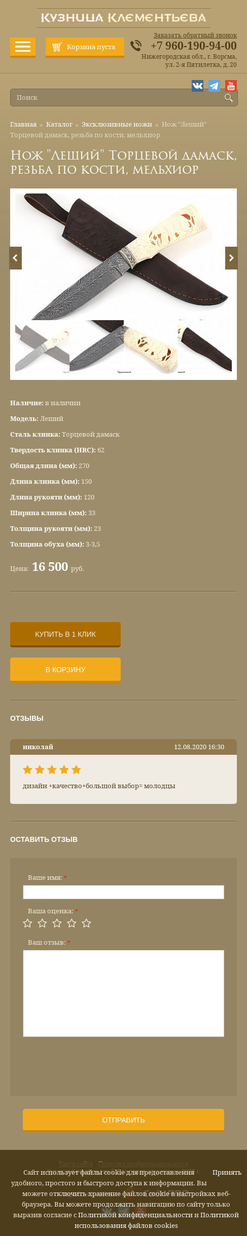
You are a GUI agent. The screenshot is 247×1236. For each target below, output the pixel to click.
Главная (23, 124)
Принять (227, 1172)
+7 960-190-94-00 (194, 46)
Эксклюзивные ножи (117, 124)
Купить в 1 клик (65, 634)
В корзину (66, 670)
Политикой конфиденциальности (135, 1215)
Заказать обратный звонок (195, 35)
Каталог (59, 124)
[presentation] (100, 1063)
